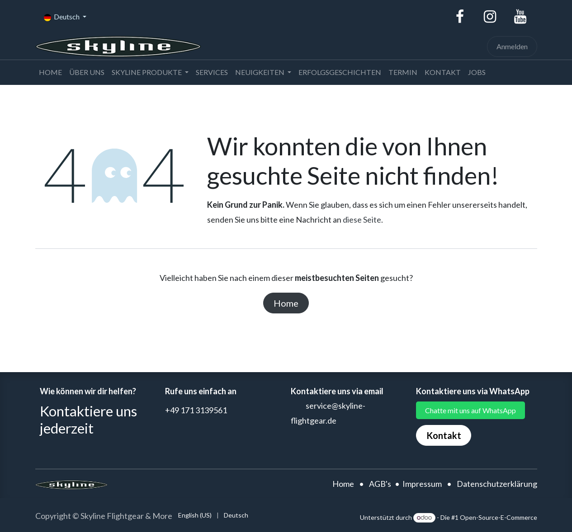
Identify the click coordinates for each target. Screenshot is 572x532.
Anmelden (512, 46)
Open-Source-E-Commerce (498, 517)
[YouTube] (520, 16)
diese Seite (362, 219)
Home (286, 303)
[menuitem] (50, 72)
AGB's (380, 484)
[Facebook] (459, 16)
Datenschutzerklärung (497, 484)
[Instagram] (490, 16)
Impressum (422, 484)
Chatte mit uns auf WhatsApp (470, 410)
